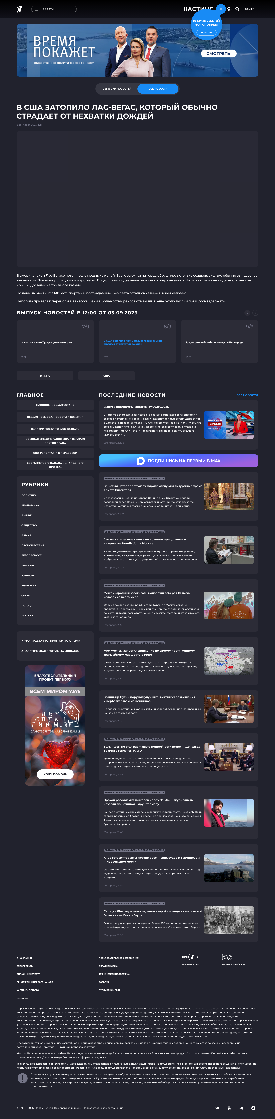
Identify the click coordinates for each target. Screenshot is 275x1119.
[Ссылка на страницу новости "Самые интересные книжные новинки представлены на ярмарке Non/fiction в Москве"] (179, 550)
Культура (28, 575)
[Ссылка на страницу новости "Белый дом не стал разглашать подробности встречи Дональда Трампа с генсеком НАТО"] (179, 757)
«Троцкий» (128, 1032)
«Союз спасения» (78, 1032)
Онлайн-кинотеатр (28, 974)
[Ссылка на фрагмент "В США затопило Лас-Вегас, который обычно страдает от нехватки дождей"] (137, 341)
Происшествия (32, 545)
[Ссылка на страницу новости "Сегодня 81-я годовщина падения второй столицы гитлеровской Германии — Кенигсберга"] (179, 919)
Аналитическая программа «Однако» (50, 650)
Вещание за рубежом (233, 960)
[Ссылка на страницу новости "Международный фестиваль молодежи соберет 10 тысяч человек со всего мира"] (179, 605)
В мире (45, 375)
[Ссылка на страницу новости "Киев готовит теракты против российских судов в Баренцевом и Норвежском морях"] (179, 868)
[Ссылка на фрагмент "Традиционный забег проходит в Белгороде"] (219, 341)
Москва (27, 615)
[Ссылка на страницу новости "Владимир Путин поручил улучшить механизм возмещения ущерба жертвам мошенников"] (179, 709)
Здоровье (28, 585)
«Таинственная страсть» (185, 1032)
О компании (24, 958)
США (106, 375)
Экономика (30, 505)
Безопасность (32, 555)
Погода (27, 605)
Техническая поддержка (114, 974)
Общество (29, 525)
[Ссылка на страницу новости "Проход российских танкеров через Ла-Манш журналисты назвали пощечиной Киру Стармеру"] (179, 812)
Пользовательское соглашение (119, 958)
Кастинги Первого (28, 990)
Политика (29, 495)
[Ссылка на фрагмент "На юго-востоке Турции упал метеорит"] (55, 341)
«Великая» (143, 1032)
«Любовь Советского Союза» (47, 1032)
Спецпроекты (25, 966)
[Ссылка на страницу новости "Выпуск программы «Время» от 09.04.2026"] (179, 425)
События (104, 982)
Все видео (23, 998)
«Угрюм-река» (99, 1032)
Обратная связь (108, 966)
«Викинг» (115, 1032)
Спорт (26, 595)
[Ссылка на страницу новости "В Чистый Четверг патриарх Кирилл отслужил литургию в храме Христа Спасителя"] (179, 496)
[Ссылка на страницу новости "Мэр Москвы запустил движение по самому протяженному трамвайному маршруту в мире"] (179, 661)
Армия (26, 535)
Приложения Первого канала (35, 982)
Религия (27, 565)
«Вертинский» (160, 1032)
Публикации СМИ (109, 990)
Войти (249, 9)
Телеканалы (232, 1067)
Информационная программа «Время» (51, 640)
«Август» (22, 1032)
